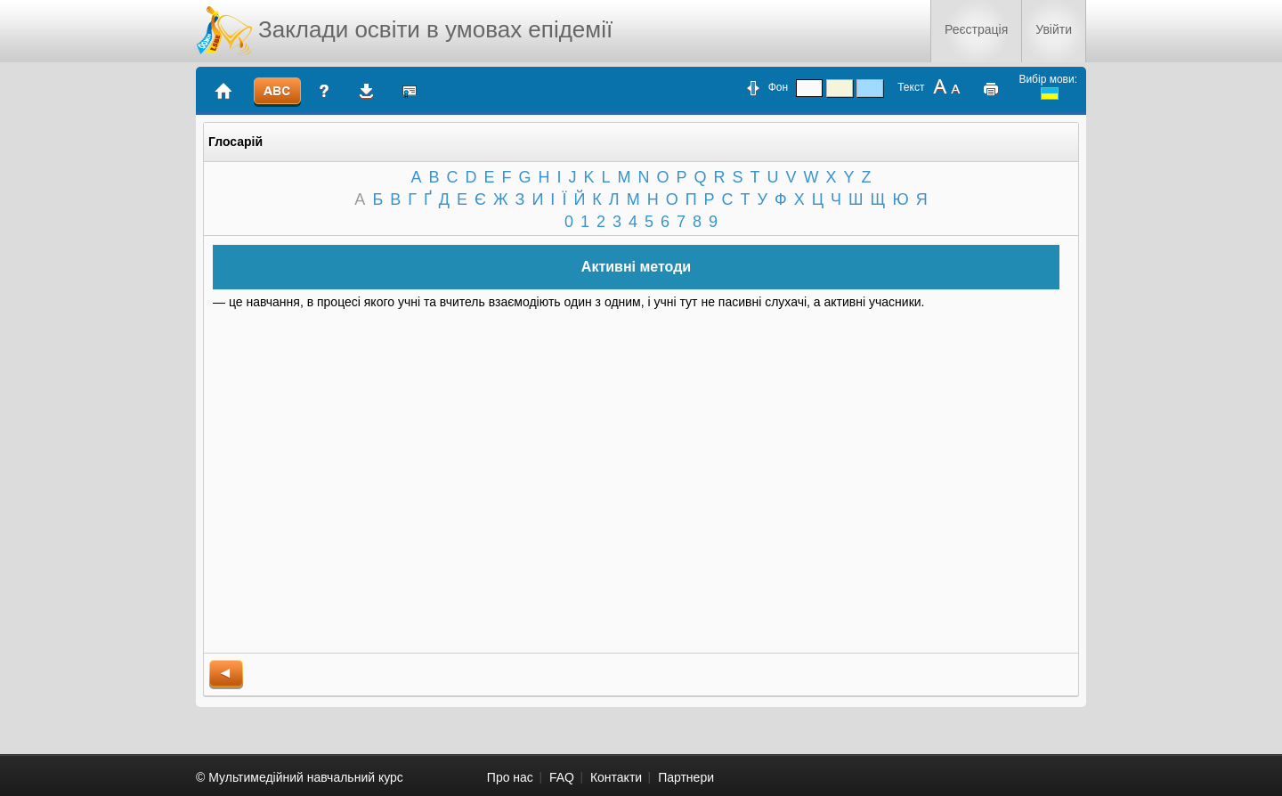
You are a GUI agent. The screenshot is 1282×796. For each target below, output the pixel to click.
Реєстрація (976, 29)
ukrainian (1050, 93)
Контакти (616, 777)
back (226, 674)
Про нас (510, 777)
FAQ (561, 777)
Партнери (686, 777)
